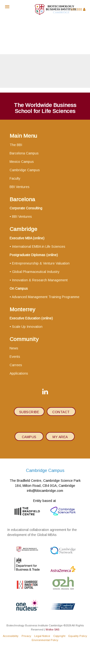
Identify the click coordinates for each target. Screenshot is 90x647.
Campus (29, 437)
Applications (19, 373)
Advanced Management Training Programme (45, 297)
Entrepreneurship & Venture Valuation (41, 263)
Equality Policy (77, 636)
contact (61, 412)
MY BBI (78, 10)
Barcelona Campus (24, 153)
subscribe (29, 412)
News (14, 348)
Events (15, 357)
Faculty (15, 178)
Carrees (16, 365)
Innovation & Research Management (40, 280)
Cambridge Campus (25, 170)
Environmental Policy (45, 640)
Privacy (26, 636)
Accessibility (10, 636)
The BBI (16, 145)
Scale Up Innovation (27, 327)
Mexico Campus (22, 162)
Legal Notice (42, 636)
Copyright (59, 636)
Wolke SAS (52, 629)
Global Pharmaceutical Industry (36, 272)
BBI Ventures (20, 187)
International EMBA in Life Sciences (38, 246)
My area (60, 437)
